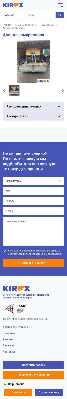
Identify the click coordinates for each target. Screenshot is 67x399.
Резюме (8, 339)
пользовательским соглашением (44, 254)
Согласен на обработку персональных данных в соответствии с (35, 252)
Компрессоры (47, 25)
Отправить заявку (33, 262)
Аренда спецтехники (25, 25)
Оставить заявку (49, 392)
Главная (7, 25)
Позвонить (18, 392)
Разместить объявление (33, 375)
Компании (9, 333)
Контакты (9, 351)
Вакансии (8, 345)
